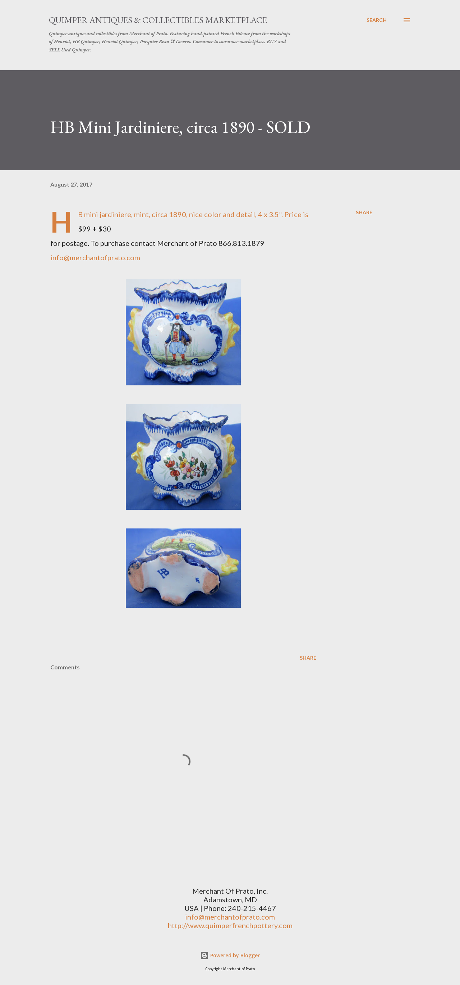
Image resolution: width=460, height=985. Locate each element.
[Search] (377, 20)
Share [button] (364, 212)
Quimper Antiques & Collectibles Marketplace (158, 20)
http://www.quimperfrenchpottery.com (230, 925)
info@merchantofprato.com (95, 257)
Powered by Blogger (230, 955)
